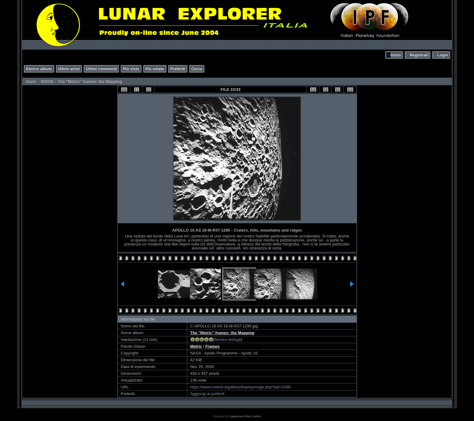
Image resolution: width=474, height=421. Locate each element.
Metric (196, 346)
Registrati (419, 55)
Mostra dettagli (228, 339)
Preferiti (177, 69)
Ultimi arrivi (69, 69)
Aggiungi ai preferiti (207, 393)
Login (442, 55)
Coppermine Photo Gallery (244, 416)
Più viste (131, 69)
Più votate (154, 69)
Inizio (395, 55)
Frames (212, 346)
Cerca (196, 69)
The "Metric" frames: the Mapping (90, 81)
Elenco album (39, 69)
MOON (47, 81)
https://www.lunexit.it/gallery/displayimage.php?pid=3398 (240, 387)
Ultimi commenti (101, 69)
